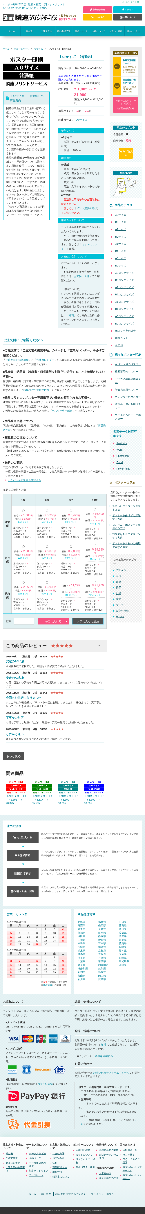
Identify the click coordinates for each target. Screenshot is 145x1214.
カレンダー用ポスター (128, 397)
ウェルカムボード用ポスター (128, 417)
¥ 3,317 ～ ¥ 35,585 (40, 801)
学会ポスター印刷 (85, 1167)
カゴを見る (97, 17)
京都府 (102, 950)
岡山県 (102, 975)
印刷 (118, 581)
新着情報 (47, 985)
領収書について (60, 1176)
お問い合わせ (127, 17)
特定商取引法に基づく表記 (70, 1194)
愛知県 (102, 939)
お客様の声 (105, 1173)
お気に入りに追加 (88, 621)
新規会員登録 (97, 9)
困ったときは (133, 31)
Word (119, 449)
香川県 (123, 929)
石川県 (81, 979)
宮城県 (81, 932)
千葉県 (81, 961)
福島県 (81, 943)
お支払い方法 (45, 1083)
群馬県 (81, 954)
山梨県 (102, 925)
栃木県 (81, 950)
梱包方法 (57, 1172)
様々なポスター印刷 (85, 1161)
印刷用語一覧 (130, 1150)
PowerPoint (123, 468)
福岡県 (123, 939)
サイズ (120, 604)
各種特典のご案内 (108, 1150)
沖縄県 (123, 964)
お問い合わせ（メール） (132, 1177)
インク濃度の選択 (87, 208)
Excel (119, 462)
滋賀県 (102, 947)
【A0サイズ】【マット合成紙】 (42, 796)
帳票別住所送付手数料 (36, 390)
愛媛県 (123, 932)
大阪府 (102, 954)
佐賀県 (123, 943)
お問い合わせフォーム (106, 1072)
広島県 (102, 979)
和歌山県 (103, 964)
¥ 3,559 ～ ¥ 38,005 (66, 801)
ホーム (11, 31)
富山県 (81, 975)
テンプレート (36, 1175)
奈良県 (102, 961)
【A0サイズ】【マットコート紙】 (16, 796)
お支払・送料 (115, 31)
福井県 (102, 921)
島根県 (102, 972)
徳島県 (123, 925)
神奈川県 (83, 968)
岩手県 (81, 929)
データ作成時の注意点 (38, 1164)
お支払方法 (58, 1153)
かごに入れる (53, 621)
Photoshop (122, 456)
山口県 (123, 921)
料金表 (29, 31)
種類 (118, 599)
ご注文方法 (46, 31)
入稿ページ (35, 1158)
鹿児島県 (124, 961)
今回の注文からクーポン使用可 (126, 104)
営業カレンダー (45, 360)
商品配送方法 (59, 1167)
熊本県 (123, 950)
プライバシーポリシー (104, 1194)
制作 (118, 576)
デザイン (121, 570)
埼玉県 (81, 957)
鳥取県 (102, 968)
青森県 (81, 925)
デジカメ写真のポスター (128, 380)
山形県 (81, 939)
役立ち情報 (122, 610)
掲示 (118, 587)
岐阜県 (102, 932)
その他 (120, 616)
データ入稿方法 (37, 1153)
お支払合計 (58, 1158)
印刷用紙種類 (83, 1150)
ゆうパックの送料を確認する (24, 480)
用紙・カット (81, 31)
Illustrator (121, 443)
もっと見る (13, 756)
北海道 (81, 921)
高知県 (123, 936)
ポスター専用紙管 (62, 410)
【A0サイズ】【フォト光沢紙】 (94, 796)
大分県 (123, 954)
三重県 (102, 943)
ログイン (127, 9)
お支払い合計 (81, 276)
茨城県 (81, 947)
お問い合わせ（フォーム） (132, 1169)
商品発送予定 (63, 31)
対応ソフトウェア (38, 1171)
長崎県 (123, 947)
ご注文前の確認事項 (17, 360)
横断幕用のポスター (126, 371)
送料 (71, 315)
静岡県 (102, 936)
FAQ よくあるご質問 (131, 1161)
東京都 (81, 964)
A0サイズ (81, 119)
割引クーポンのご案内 (108, 1156)
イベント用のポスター (128, 364)
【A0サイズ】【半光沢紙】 (68, 796)
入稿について (98, 31)
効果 (118, 593)
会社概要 (46, 1194)
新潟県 (81, 972)
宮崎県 (123, 957)
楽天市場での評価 (108, 1178)
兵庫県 (102, 957)
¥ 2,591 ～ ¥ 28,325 (14, 801)
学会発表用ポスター (126, 389)
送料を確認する (104, 1056)
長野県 (102, 929)
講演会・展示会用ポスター (128, 406)
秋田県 (81, 936)
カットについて (84, 1154)
